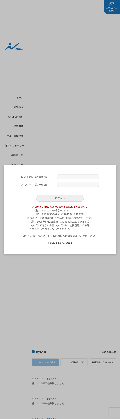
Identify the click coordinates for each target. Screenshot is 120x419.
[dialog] (60, 209)
